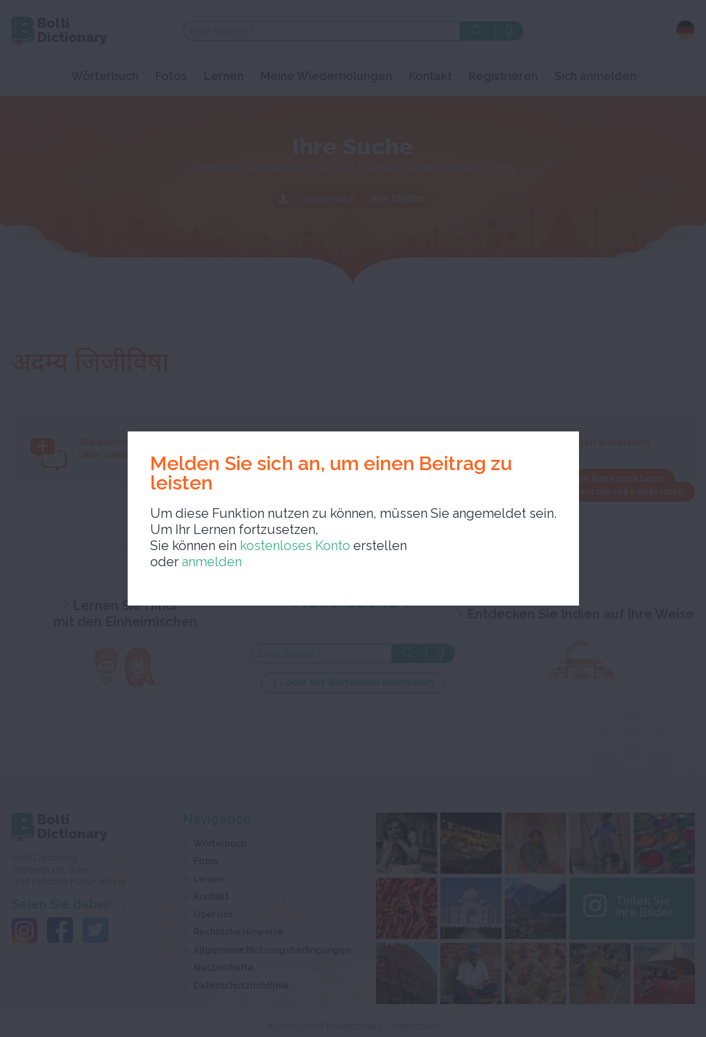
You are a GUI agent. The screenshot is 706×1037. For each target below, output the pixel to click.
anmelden (212, 561)
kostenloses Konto (293, 545)
